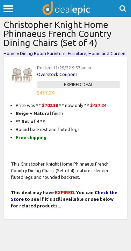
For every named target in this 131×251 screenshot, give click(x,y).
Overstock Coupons (57, 74)
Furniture (77, 53)
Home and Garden (106, 53)
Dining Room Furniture (43, 53)
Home (9, 53)
